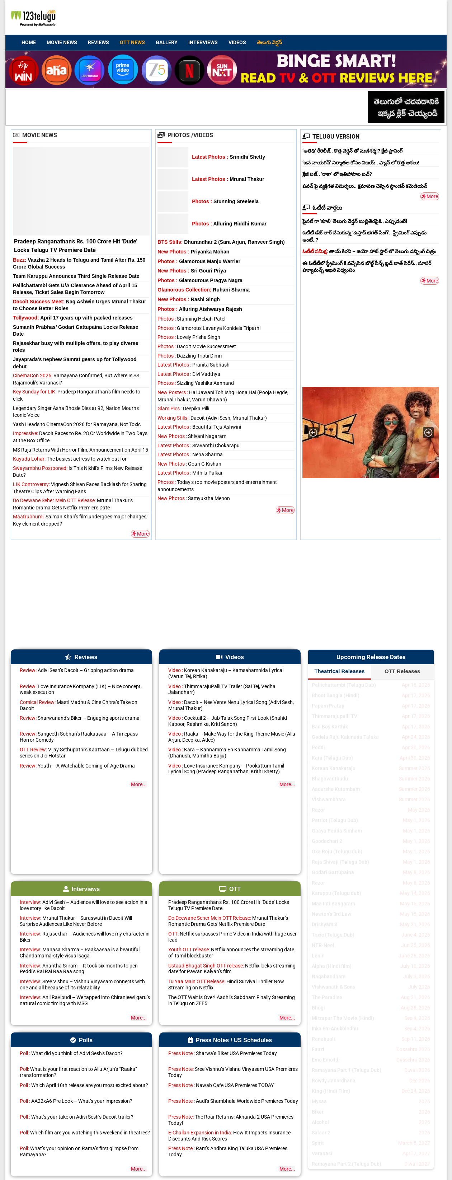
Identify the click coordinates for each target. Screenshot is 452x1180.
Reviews (98, 42)
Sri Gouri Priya (191, 271)
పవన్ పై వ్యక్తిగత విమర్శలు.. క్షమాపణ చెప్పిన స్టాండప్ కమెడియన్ (364, 186)
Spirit (318, 1143)
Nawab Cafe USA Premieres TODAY (221, 1085)
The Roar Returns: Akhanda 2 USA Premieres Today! (230, 1120)
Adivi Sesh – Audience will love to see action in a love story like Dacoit (83, 905)
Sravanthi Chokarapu (198, 445)
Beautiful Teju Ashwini (199, 427)
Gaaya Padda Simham (337, 831)
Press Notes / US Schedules (230, 1040)
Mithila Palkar (190, 473)
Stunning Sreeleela (225, 201)
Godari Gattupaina (333, 872)
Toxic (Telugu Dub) (333, 935)
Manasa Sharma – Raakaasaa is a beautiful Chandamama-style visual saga (80, 953)
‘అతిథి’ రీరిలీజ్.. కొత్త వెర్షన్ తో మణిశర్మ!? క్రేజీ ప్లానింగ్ (352, 151)
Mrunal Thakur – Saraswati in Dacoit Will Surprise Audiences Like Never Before (76, 921)
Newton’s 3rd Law (331, 914)
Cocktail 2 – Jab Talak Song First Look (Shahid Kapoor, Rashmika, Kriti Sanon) (227, 721)
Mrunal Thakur (228, 179)
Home (29, 42)
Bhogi (318, 1008)
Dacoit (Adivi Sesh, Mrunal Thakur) (212, 418)
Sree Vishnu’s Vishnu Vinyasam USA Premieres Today (233, 1072)
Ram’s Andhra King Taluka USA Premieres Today (227, 1151)
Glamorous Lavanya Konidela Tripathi (208, 328)
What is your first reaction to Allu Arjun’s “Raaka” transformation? (78, 1072)
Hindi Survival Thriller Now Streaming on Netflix (226, 984)
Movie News (62, 42)
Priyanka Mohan (193, 252)
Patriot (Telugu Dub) (335, 820)
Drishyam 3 (324, 924)
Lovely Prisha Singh (188, 337)
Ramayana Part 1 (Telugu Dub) (346, 1070)
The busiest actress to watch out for (70, 459)
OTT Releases (402, 671)
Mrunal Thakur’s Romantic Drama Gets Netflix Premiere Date (228, 921)
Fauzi (318, 1049)
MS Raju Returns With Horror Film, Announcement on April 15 (80, 450)
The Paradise (327, 997)
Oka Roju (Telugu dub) (337, 851)
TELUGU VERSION (330, 136)
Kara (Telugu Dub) (332, 758)
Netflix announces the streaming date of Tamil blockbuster (231, 953)
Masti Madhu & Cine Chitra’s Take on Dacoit (78, 705)
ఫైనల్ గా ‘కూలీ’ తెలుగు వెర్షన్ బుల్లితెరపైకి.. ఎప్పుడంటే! (354, 221)
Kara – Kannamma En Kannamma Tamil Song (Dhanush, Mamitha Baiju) (227, 753)
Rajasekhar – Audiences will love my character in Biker (85, 937)
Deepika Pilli (183, 408)
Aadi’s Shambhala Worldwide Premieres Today (233, 1101)
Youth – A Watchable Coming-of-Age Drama (77, 766)
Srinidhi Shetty (228, 157)
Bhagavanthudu (330, 779)
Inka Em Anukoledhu (335, 1028)
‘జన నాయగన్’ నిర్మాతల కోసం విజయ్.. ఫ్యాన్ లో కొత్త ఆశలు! (360, 162)
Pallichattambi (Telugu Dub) (344, 685)
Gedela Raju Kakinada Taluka (345, 737)
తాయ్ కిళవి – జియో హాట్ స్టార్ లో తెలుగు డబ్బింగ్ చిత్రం (369, 251)
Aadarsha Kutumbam (336, 789)
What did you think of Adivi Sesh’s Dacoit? (71, 1053)
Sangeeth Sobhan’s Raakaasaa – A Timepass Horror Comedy (79, 737)
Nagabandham (328, 976)
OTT (230, 889)
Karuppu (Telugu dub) (336, 893)
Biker (318, 1112)
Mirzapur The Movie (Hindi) (343, 1018)
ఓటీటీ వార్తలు (322, 207)
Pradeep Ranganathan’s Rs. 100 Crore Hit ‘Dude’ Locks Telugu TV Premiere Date (228, 905)
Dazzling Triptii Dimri (189, 356)
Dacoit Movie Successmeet (196, 346)
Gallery (167, 42)
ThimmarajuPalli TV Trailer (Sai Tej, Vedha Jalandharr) (222, 689)
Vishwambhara (329, 799)
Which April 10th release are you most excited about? (84, 1085)
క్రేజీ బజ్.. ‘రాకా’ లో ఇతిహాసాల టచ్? (337, 174)
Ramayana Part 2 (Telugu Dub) (346, 1164)
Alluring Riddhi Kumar (229, 224)
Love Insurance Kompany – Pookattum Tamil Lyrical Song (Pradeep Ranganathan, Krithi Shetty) (226, 769)
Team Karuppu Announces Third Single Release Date (76, 276)
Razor (318, 810)
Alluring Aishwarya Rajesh (199, 309)
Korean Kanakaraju (334, 768)
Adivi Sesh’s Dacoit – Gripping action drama (77, 670)
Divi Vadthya (188, 374)
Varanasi (322, 1153)
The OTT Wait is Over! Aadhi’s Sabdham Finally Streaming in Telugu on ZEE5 (231, 1000)
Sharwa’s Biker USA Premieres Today (222, 1053)
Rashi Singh (188, 299)
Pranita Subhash (193, 365)
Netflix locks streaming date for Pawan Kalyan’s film (232, 969)
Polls (81, 1040)
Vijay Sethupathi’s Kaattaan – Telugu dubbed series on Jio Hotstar (84, 753)
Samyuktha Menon (193, 498)
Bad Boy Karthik (330, 726)
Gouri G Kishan (189, 464)
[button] (313, 432)
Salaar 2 (321, 1132)
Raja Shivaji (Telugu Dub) (340, 862)
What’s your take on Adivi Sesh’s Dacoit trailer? (76, 1117)
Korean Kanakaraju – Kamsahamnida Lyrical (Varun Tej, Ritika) (225, 673)
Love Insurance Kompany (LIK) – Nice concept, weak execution (81, 689)
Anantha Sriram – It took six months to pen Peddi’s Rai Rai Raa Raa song (79, 969)
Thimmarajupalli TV (334, 716)
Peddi (318, 747)
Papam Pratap (328, 706)
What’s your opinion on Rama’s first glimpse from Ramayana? (79, 1151)
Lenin (318, 956)
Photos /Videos (185, 135)
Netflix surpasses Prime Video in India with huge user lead (232, 937)
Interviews (203, 42)
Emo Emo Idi (326, 1060)
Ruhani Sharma (203, 290)
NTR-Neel (323, 945)
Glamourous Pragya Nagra (200, 280)
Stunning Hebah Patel (191, 319)
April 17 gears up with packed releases (73, 318)
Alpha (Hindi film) (332, 966)
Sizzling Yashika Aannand (195, 383)
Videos (237, 42)
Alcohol (320, 1122)
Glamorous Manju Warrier (198, 261)
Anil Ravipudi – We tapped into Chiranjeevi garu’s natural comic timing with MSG (85, 1000)
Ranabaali (323, 1039)
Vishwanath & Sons (333, 987)
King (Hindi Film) (331, 1091)
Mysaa (319, 1101)
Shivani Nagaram (191, 436)
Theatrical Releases (339, 671)
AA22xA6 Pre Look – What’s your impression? (76, 1101)
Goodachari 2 (327, 841)
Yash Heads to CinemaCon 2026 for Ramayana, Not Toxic (77, 424)
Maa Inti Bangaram (333, 903)
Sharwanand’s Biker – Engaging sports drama (80, 718)
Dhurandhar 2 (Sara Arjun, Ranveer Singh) (220, 242)
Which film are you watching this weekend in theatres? (85, 1132)
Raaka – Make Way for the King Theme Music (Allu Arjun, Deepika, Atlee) (231, 737)
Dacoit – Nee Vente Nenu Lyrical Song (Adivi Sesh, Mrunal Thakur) (231, 705)
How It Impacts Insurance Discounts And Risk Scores (229, 1136)
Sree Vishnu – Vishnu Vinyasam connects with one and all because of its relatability (82, 984)
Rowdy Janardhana (334, 1080)
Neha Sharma (190, 454)
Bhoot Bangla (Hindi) (335, 695)
